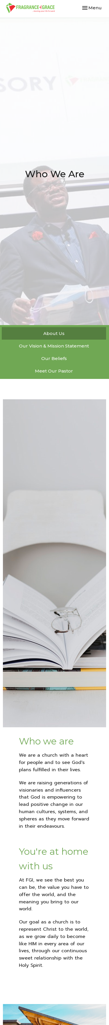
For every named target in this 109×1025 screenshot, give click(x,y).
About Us (54, 333)
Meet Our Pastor (54, 371)
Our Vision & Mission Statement (54, 346)
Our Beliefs (54, 358)
